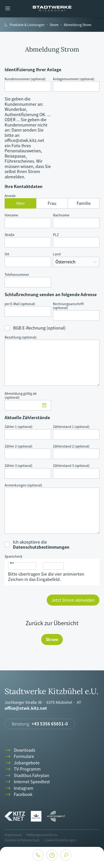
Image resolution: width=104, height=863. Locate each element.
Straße (9, 235)
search (66, 855)
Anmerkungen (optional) (23, 485)
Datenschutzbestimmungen (41, 547)
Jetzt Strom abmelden (73, 600)
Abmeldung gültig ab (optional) (21, 396)
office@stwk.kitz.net (26, 708)
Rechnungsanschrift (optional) (68, 306)
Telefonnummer (17, 275)
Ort (7, 254)
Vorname (11, 215)
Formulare (19, 756)
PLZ (56, 235)
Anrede (10, 196)
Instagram (19, 788)
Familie (84, 203)
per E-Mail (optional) (20, 304)
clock (52, 855)
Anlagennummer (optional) (73, 79)
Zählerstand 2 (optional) (71, 446)
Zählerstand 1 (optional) (71, 427)
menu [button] (8, 9)
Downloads (20, 750)
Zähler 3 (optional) (18, 466)
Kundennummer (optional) (25, 79)
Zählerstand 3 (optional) (71, 466)
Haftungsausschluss (42, 834)
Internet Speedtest (27, 781)
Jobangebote (22, 763)
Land (57, 254)
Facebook (18, 794)
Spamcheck (13, 556)
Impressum (13, 834)
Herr (20, 203)
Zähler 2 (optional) (18, 446)
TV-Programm (23, 769)
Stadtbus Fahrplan (27, 775)
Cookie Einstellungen (60, 840)
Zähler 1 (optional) (18, 427)
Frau (52, 203)
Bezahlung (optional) (21, 337)
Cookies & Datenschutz (22, 840)
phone (38, 855)
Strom (52, 639)
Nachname (61, 215)
